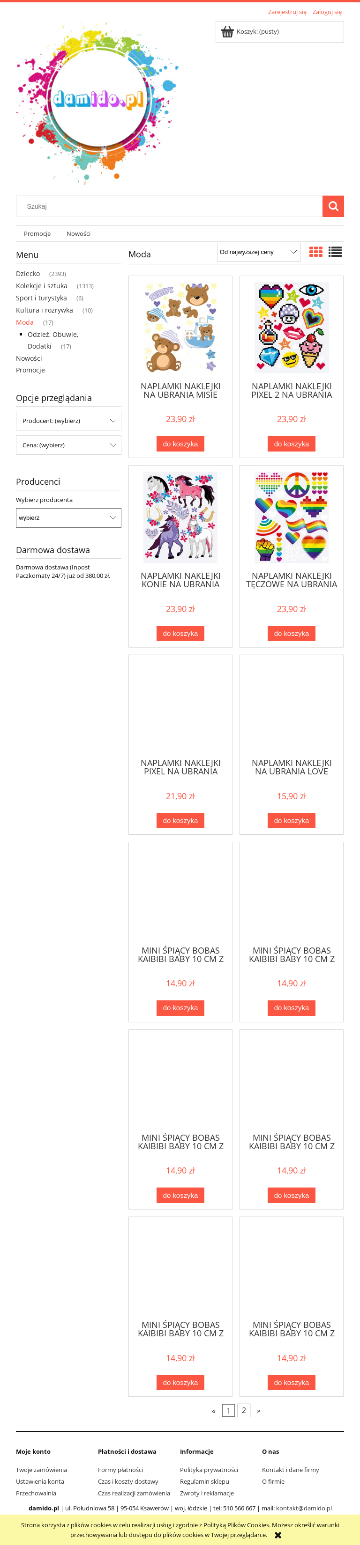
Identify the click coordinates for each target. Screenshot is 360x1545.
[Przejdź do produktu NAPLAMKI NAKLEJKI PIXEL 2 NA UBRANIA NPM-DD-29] (291, 327)
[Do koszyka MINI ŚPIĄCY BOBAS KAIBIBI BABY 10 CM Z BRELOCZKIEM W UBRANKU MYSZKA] (291, 1008)
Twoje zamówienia (41, 1469)
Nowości (29, 358)
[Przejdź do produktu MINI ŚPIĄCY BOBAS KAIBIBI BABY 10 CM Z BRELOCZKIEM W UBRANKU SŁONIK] (180, 892)
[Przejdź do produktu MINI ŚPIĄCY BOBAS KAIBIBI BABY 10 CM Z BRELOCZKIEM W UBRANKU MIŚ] (180, 1267)
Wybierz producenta (44, 499)
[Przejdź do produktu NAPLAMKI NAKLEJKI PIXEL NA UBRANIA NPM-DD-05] (180, 705)
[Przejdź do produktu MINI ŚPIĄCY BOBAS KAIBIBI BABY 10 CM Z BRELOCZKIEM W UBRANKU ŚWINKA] (291, 1267)
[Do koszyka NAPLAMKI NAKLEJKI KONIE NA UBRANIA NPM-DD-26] (180, 633)
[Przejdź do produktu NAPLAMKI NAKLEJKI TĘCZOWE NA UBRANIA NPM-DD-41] (291, 517)
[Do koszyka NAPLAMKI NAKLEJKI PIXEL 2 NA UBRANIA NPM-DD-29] (291, 444)
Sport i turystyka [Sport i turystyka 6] (41, 297)
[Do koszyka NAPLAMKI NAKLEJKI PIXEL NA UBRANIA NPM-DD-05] (180, 821)
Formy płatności (120, 1469)
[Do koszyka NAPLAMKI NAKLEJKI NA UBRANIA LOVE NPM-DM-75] (291, 821)
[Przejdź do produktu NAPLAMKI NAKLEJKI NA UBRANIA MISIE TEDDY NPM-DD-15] (180, 327)
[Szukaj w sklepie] (171, 206)
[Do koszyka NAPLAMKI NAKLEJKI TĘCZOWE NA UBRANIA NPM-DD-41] (291, 633)
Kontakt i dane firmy (290, 1469)
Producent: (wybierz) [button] (51, 420)
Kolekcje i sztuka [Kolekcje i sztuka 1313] (42, 285)
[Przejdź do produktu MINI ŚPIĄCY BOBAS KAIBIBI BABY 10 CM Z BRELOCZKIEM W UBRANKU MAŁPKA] (291, 1080)
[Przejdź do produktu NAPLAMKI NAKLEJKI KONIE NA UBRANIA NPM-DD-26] (180, 517)
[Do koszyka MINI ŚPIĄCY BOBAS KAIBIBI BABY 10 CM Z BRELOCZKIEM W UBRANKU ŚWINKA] (291, 1383)
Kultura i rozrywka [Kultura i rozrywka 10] (44, 310)
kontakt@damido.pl (304, 1508)
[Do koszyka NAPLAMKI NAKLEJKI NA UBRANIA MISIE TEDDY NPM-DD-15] (180, 444)
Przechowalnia (36, 1493)
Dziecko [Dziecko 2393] (28, 273)
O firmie (273, 1481)
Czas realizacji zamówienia (134, 1493)
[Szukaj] (333, 206)
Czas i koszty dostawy (128, 1481)
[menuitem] (37, 234)
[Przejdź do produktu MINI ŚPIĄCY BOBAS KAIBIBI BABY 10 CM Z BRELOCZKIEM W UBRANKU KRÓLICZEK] (180, 1080)
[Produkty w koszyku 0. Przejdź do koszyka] (250, 31)
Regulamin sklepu (204, 1481)
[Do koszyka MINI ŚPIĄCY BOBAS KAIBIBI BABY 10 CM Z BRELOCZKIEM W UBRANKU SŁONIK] (180, 1008)
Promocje (30, 369)
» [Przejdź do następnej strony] (259, 1411)
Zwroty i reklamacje (207, 1493)
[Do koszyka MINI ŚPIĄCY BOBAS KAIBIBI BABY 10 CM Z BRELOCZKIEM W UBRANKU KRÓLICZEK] (180, 1195)
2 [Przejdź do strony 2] (244, 1411)
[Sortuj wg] (259, 252)
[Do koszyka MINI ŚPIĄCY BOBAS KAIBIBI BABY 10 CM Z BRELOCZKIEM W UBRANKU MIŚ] (180, 1383)
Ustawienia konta (40, 1481)
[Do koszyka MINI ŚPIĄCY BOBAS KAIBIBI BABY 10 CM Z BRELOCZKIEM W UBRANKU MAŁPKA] (291, 1195)
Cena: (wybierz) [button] (43, 445)
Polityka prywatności (209, 1469)
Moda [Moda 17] (25, 322)
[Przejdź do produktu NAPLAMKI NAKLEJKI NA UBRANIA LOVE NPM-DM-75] (291, 705)
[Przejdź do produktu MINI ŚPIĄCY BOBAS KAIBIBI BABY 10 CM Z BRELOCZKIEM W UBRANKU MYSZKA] (291, 892)
